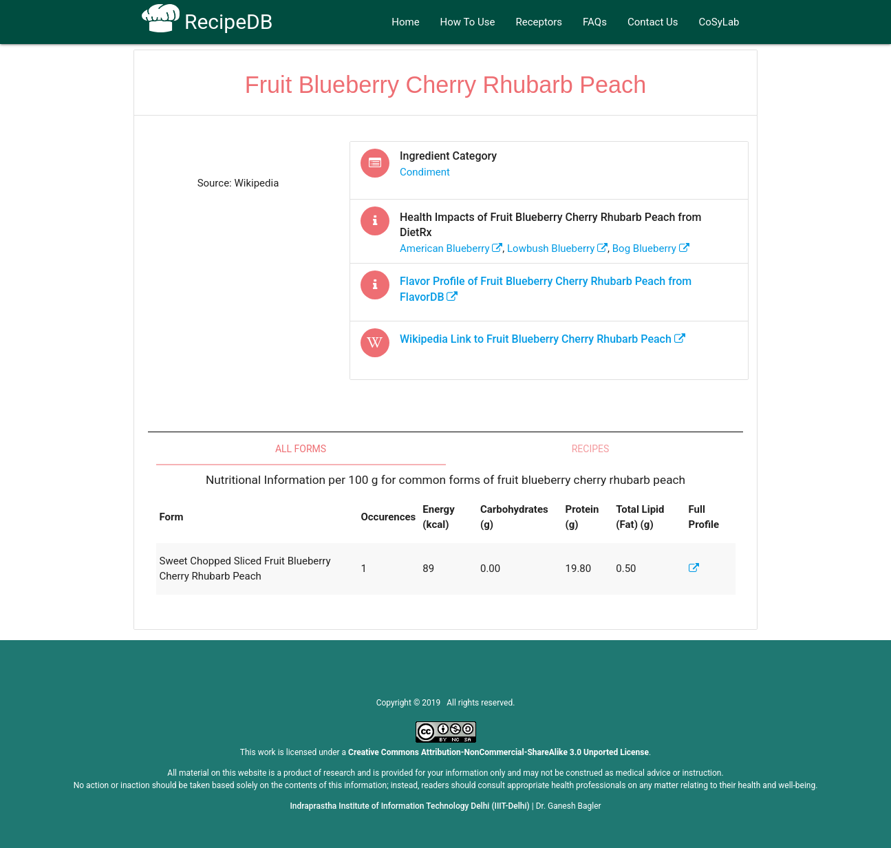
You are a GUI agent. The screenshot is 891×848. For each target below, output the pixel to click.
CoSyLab (719, 22)
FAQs (595, 22)
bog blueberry (650, 248)
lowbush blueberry (557, 248)
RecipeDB (207, 22)
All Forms (300, 448)
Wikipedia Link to (542, 339)
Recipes (591, 448)
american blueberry (451, 248)
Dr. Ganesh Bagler (568, 806)
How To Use (467, 22)
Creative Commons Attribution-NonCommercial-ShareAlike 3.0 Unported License (498, 752)
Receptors (539, 22)
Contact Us (652, 22)
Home (405, 22)
